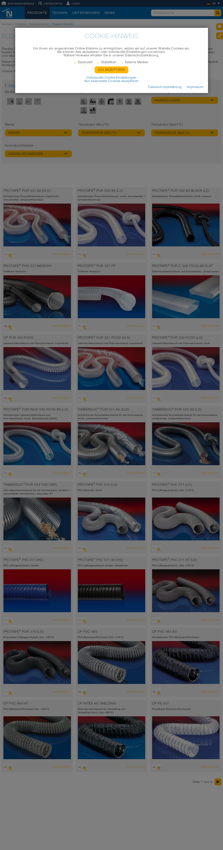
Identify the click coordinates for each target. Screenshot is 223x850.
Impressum (195, 87)
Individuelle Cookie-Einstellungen (111, 77)
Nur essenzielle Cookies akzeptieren (111, 81)
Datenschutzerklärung (164, 87)
